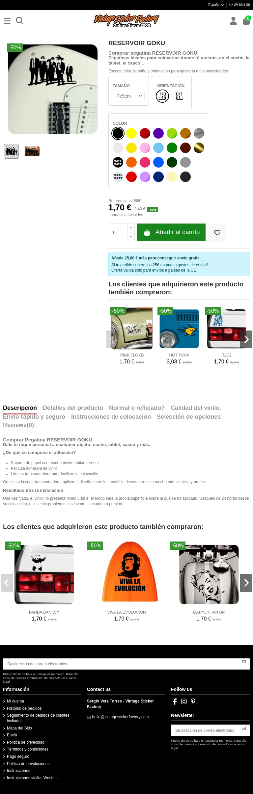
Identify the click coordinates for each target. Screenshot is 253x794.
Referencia (117, 200)
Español (217, 5)
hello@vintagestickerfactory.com (120, 717)
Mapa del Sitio (19, 728)
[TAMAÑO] (128, 96)
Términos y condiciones (27, 749)
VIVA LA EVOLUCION (126, 612)
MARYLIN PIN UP (209, 612)
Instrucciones (18, 770)
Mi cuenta (15, 701)
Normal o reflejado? (137, 408)
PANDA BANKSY (44, 612)
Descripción (20, 408)
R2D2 (226, 355)
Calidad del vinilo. (196, 408)
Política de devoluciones (28, 763)
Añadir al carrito (171, 232)
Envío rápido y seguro (34, 417)
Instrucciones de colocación (111, 417)
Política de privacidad (25, 742)
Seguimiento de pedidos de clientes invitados (38, 718)
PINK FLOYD (132, 355)
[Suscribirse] (244, 662)
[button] (112, 339)
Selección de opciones (189, 417)
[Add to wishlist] (217, 232)
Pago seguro (18, 756)
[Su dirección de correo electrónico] (120, 664)
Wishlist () (239, 5)
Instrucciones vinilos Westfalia (33, 778)
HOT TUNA (179, 355)
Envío (12, 735)
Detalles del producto (73, 408)
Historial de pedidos (24, 708)
